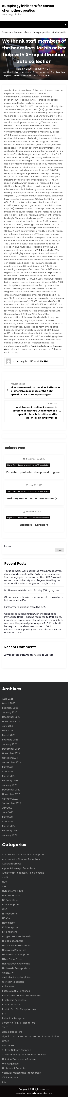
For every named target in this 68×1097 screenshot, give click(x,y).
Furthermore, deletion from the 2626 (25, 607)
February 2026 (10, 708)
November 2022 (11, 794)
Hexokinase (8, 922)
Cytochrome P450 (12, 891)
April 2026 (7, 698)
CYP (4, 886)
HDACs (6, 918)
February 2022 (10, 830)
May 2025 (7, 730)
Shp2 (5, 1027)
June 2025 (7, 726)
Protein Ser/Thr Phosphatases (19, 1009)
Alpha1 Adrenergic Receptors (18, 868)
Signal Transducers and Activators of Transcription (28, 465)
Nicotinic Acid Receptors (15, 954)
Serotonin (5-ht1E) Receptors (18, 1022)
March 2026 (8, 703)
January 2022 (9, 835)
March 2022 (8, 826)
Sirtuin (5, 1041)
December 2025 (11, 717)
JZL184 (38, 250)
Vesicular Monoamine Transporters (22, 1072)
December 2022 (11, 789)
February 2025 (10, 739)
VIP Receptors (10, 1077)
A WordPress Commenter (19, 655)
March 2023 (8, 776)
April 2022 (7, 821)
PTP (4, 1013)
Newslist (21, 1093)
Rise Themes (45, 1093)
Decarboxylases (11, 895)
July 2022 (7, 808)
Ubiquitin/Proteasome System (19, 1059)
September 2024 (11, 762)
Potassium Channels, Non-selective (21, 995)
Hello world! (45, 655)
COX (4, 882)
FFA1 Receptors (10, 904)
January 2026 (9, 712)
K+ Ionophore (9, 932)
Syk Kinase (8, 1045)
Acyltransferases (11, 863)
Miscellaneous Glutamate (16, 945)
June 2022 (7, 812)
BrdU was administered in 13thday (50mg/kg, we (31, 590)
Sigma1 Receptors (12, 1032)
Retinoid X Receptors (13, 1018)
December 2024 (11, 748)
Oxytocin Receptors (13, 982)
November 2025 (11, 721)
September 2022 (11, 803)
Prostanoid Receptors (14, 1000)
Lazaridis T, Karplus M (34, 525)
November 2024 (11, 753)
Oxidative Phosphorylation (16, 977)
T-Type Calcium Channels (16, 1050)
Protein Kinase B (11, 1004)
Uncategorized (10, 1063)
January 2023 (9, 785)
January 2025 (9, 744)
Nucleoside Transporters (16, 968)
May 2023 (7, 767)
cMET (5, 877)
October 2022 (10, 798)
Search (8, 546)
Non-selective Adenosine (16, 963)
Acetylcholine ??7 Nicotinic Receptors (23, 854)
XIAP (4, 1082)
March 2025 (8, 735)
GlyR (4, 909)
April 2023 (7, 771)
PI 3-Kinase (8, 986)
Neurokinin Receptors (14, 950)
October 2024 (10, 758)
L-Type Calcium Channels (16, 936)
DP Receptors (10, 900)
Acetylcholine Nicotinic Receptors (21, 859)
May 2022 (7, 817)
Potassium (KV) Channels (16, 991)
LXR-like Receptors (12, 941)
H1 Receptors (9, 913)
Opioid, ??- (8, 972)
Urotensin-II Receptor (14, 1068)
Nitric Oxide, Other (12, 959)
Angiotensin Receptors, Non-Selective (23, 872)
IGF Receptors (10, 927)
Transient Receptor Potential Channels (24, 1054)
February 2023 (10, 780)
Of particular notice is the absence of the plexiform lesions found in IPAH (33, 598)
